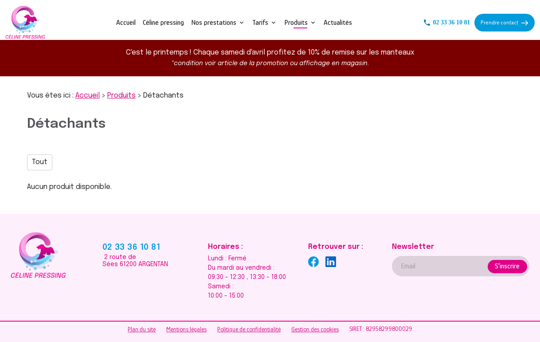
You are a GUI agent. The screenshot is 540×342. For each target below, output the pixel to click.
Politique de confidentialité (249, 329)
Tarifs (260, 23)
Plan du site (142, 329)
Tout (39, 162)
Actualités (338, 23)
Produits (296, 23)
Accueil (126, 23)
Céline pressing (163, 23)
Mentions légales (186, 329)
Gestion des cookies (315, 329)
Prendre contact (504, 22)
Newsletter (413, 247)
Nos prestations (213, 23)
